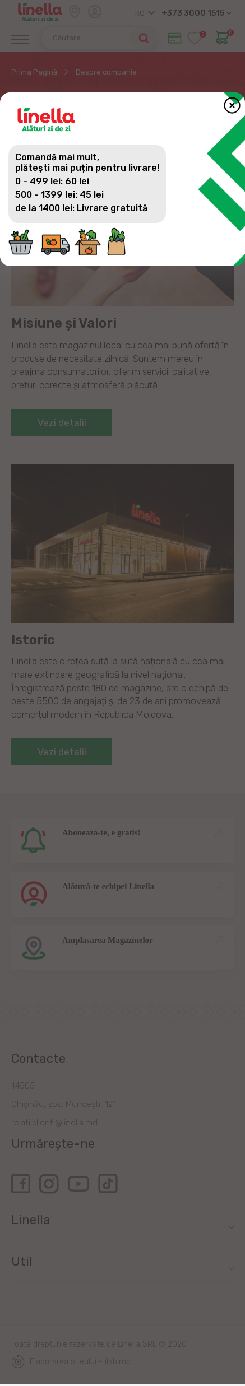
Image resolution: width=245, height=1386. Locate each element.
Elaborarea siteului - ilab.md (71, 1361)
